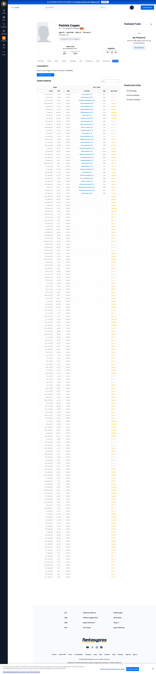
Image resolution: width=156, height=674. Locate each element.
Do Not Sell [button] (62, 654)
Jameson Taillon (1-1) (87, 169)
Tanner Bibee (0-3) (87, 106)
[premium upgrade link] (137, 7)
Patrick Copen (69, 25)
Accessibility (79, 654)
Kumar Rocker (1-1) (87, 130)
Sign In (135, 654)
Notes (49, 61)
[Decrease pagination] (146, 24)
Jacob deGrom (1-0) (86, 136)
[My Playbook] (139, 47)
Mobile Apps (118, 613)
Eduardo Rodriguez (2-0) (87, 100)
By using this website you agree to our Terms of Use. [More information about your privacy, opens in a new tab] (21, 672)
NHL (66, 628)
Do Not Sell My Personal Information (112, 669)
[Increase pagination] (151, 24)
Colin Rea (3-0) (87, 172)
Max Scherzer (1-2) (87, 121)
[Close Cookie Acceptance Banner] (153, 668)
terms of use (94, 2)
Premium (120, 654)
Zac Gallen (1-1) (87, 94)
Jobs (100, 654)
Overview (41, 61)
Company (88, 654)
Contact (107, 654)
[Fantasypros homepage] (3, 4)
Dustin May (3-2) (86, 193)
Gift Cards (87, 628)
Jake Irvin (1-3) (87, 115)
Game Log (106, 61)
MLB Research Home (17, 9)
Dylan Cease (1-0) (87, 127)
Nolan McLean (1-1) (87, 142)
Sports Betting (119, 628)
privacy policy (81, 2)
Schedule (116, 61)
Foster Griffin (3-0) (87, 118)
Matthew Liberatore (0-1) (87, 187)
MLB (66, 618)
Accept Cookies (132, 669)
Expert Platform (89, 623)
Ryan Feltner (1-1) (86, 151)
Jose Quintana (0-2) (86, 157)
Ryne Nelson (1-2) (86, 97)
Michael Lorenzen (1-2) (87, 154)
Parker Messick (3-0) (87, 103)
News (56, 61)
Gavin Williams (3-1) (86, 109)
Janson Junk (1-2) (87, 181)
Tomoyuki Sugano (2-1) (86, 148)
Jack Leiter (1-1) (87, 133)
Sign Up (128, 654)
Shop (116, 623)
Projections (89, 61)
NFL (66, 613)
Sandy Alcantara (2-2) (86, 184)
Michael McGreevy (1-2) (86, 190)
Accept (105, 2)
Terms (70, 654)
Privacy (54, 654)
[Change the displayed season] (110, 81)
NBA (66, 623)
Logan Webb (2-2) (87, 166)
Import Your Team (45, 75)
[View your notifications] (132, 7)
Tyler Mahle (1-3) (86, 163)
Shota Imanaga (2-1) (87, 175)
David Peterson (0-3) (87, 139)
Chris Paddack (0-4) (87, 178)
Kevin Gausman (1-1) (86, 124)
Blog (95, 654)
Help (113, 654)
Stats (97, 61)
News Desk (117, 618)
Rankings (73, 61)
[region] (78, 669)
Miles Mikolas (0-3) (87, 112)
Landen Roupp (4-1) (86, 160)
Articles (64, 61)
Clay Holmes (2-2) (87, 145)
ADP (80, 61)
